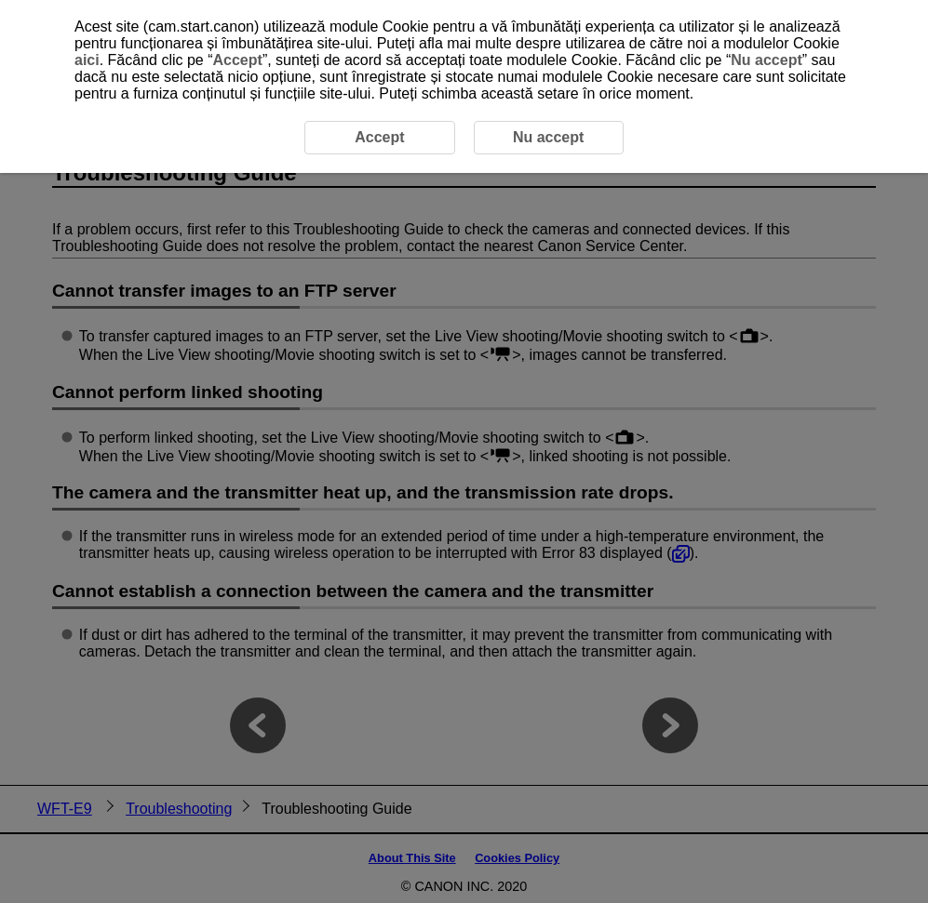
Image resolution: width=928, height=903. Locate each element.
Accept (237, 60)
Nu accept (766, 60)
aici (87, 60)
